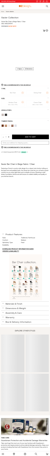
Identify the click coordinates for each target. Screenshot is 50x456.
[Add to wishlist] (47, 30)
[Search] (37, 453)
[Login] (26, 453)
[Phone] (47, 6)
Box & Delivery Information (18, 322)
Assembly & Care (14, 313)
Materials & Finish (14, 304)
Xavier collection (10, 11)
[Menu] (4, 453)
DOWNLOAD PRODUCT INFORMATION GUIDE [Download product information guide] (18, 249)
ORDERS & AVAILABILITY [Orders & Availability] (10, 251)
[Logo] (25, 6)
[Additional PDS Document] (25, 277)
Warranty (10, 317)
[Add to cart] (44, 31)
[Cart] (47, 453)
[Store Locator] (15, 453)
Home (2, 11)
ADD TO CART (30, 137)
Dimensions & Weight (16, 308)
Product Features (14, 234)
